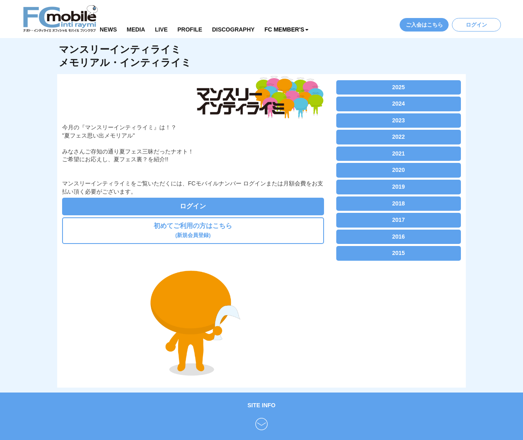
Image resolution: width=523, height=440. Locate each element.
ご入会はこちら (424, 25)
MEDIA (136, 29)
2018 (398, 203)
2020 (398, 170)
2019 (398, 186)
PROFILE (189, 29)
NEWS (108, 29)
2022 (398, 136)
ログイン (476, 25)
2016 (398, 236)
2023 (398, 120)
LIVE (161, 29)
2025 (398, 87)
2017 (398, 220)
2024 (398, 103)
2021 (398, 153)
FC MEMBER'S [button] (286, 29)
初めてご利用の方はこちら (193, 230)
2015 (398, 253)
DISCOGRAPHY (233, 29)
